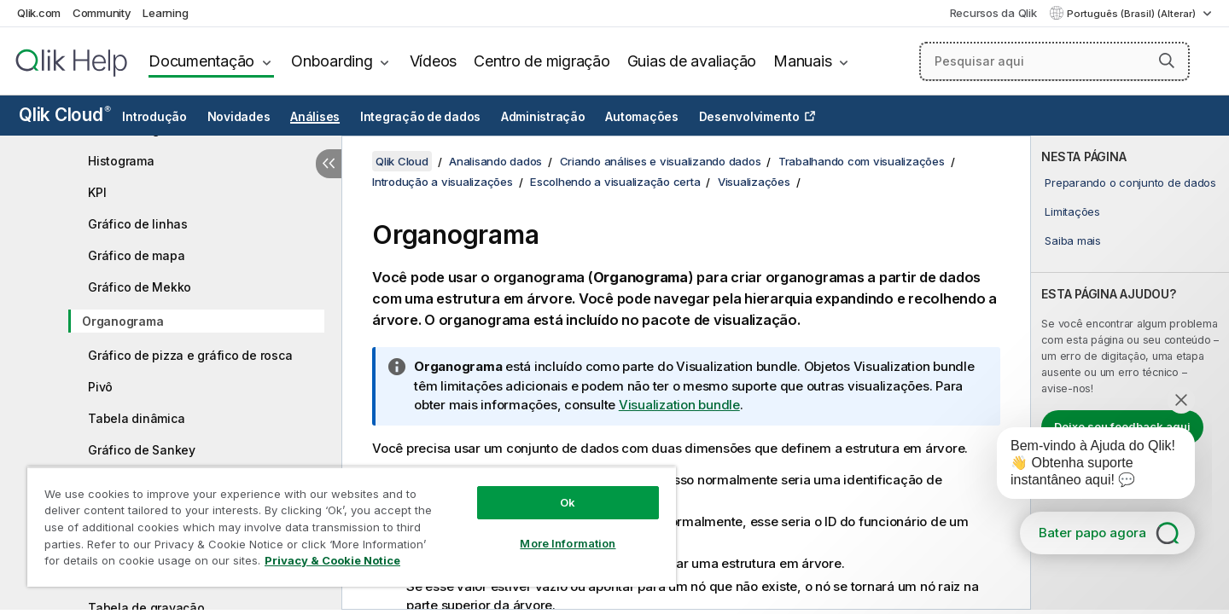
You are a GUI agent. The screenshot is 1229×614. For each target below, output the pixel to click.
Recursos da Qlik (993, 13)
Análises (315, 117)
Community (102, 13)
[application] (1084, 466)
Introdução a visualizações (442, 181)
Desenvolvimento (749, 117)
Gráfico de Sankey (141, 450)
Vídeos (433, 61)
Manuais (802, 61)
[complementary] (1130, 373)
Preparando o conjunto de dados (1130, 182)
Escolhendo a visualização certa (615, 181)
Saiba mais (1073, 240)
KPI (97, 192)
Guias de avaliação (692, 61)
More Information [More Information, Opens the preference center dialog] (567, 543)
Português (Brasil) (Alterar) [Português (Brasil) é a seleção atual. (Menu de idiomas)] (1132, 14)
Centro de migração (542, 61)
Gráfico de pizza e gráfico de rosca (190, 355)
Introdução (154, 117)
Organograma (122, 321)
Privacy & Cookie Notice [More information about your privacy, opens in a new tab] (332, 560)
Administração (543, 117)
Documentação (201, 61)
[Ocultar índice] (328, 163)
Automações (642, 117)
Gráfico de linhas (138, 224)
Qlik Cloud (65, 114)
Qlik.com (39, 13)
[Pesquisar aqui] (1054, 61)
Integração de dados (420, 117)
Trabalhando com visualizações (861, 161)
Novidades (239, 117)
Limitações (1072, 211)
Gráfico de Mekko (139, 287)
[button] (1166, 60)
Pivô (100, 386)
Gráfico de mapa (136, 255)
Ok (567, 502)
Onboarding (332, 61)
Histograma (121, 161)
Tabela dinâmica (136, 418)
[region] (351, 526)
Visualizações (754, 181)
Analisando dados (495, 161)
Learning (165, 13)
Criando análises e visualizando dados (660, 161)
